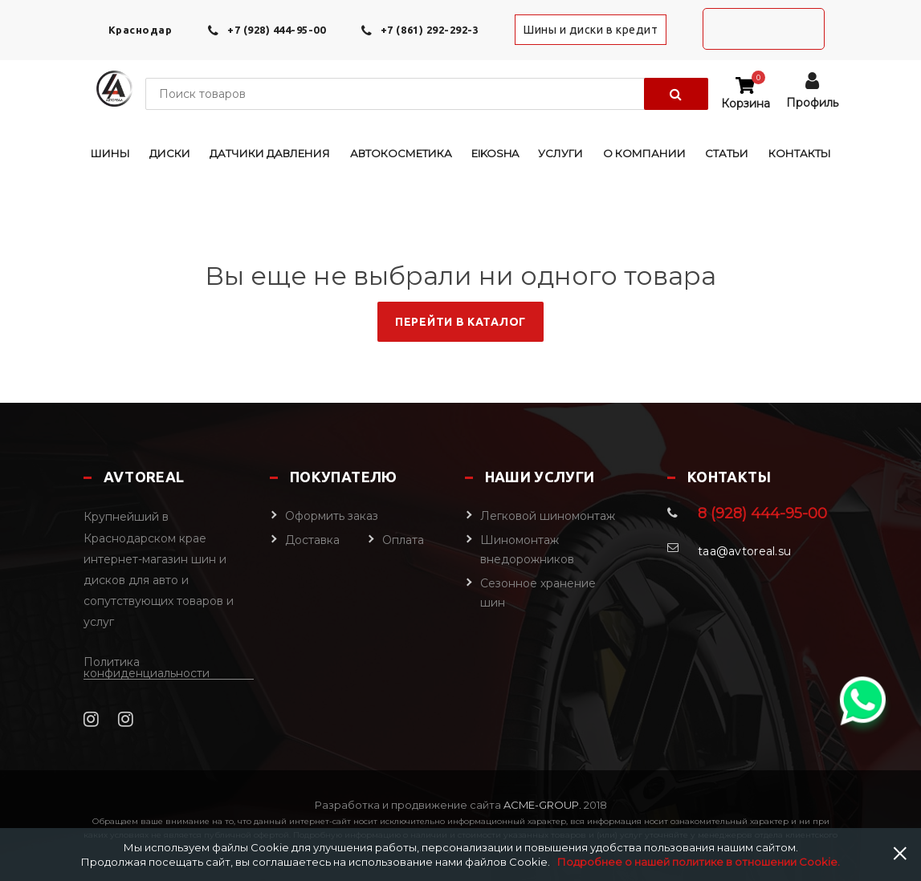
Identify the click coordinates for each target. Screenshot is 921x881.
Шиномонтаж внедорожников (527, 549)
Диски (169, 153)
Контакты (799, 153)
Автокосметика (401, 153)
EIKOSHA (495, 153)
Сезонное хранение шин (538, 593)
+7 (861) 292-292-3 (430, 29)
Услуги (560, 153)
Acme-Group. (541, 804)
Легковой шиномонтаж (547, 516)
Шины (110, 153)
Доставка (312, 540)
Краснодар (140, 29)
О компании (644, 153)
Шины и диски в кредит (591, 29)
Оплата (403, 540)
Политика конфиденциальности (147, 668)
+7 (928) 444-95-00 (276, 29)
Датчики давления (270, 153)
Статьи (726, 153)
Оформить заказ (331, 516)
